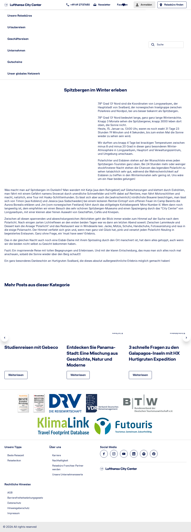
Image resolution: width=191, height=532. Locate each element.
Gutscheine (14, 62)
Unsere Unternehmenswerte (67, 474)
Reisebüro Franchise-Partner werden (67, 467)
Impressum (13, 513)
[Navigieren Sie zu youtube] (124, 454)
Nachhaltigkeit (60, 460)
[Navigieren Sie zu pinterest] (154, 454)
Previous (4, 338)
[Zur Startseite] (24, 5)
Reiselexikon (14, 460)
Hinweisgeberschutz (18, 508)
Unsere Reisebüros (19, 16)
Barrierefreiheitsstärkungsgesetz (25, 498)
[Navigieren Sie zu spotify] (144, 454)
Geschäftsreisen (18, 39)
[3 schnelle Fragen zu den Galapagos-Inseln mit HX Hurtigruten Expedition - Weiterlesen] (140, 375)
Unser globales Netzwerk (23, 73)
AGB (10, 492)
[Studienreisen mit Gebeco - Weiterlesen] (15, 375)
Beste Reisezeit (15, 455)
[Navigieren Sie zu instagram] (114, 454)
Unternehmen (16, 50)
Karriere (56, 455)
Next (186, 338)
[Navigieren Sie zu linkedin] (134, 454)
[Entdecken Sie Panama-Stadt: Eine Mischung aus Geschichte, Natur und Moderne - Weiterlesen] (78, 375)
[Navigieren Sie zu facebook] (104, 454)
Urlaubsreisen (16, 27)
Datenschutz (14, 503)
